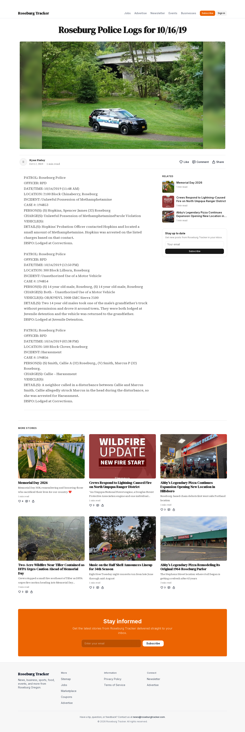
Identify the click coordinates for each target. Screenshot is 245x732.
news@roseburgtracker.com (149, 717)
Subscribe (194, 251)
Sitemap (66, 679)
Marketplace (68, 690)
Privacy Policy (112, 679)
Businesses (188, 13)
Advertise (140, 13)
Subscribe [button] (207, 13)
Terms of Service (114, 685)
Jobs (127, 13)
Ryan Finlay (37, 160)
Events (173, 13)
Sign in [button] (221, 13)
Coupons (66, 696)
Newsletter (157, 13)
